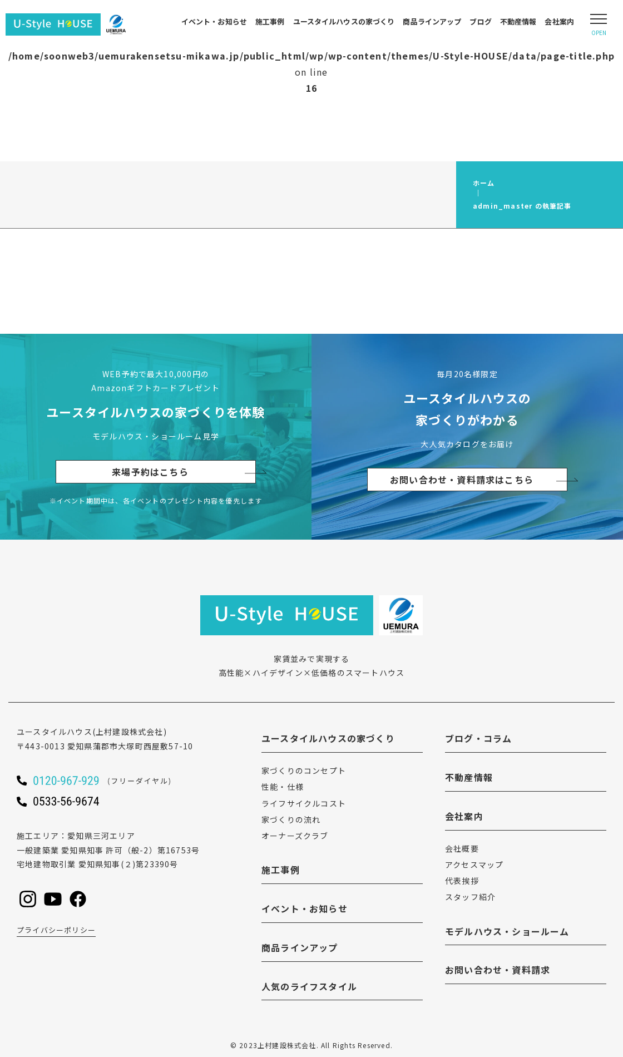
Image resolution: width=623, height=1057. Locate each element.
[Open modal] (598, 24)
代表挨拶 (462, 880)
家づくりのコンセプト (303, 770)
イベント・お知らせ (214, 21)
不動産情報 (518, 21)
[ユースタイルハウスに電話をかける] (117, 781)
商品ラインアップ (432, 21)
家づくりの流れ (290, 819)
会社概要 (462, 848)
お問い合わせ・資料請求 (497, 969)
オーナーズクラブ (295, 835)
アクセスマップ (474, 864)
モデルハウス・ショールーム (507, 931)
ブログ (480, 21)
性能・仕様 (282, 786)
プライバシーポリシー (56, 930)
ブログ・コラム (478, 738)
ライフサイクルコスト (303, 803)
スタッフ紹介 (470, 896)
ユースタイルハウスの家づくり (344, 21)
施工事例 (270, 21)
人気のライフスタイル (309, 986)
